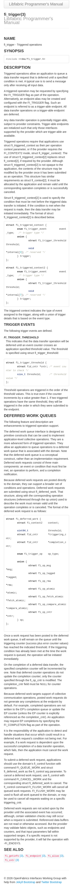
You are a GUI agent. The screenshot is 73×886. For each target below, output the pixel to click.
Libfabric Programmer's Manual (36, 4)
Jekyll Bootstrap (25, 882)
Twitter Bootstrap (51, 882)
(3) (13, 855)
